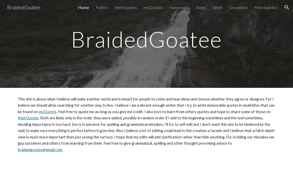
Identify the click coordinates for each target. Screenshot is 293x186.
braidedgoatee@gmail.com (40, 150)
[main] (146, 44)
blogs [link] (200, 7)
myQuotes (48, 112)
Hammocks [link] (179, 7)
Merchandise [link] (266, 7)
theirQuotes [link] (126, 7)
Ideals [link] (217, 7)
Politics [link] (102, 7)
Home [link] (83, 7)
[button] (287, 7)
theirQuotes (28, 118)
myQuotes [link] (153, 7)
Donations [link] (238, 7)
